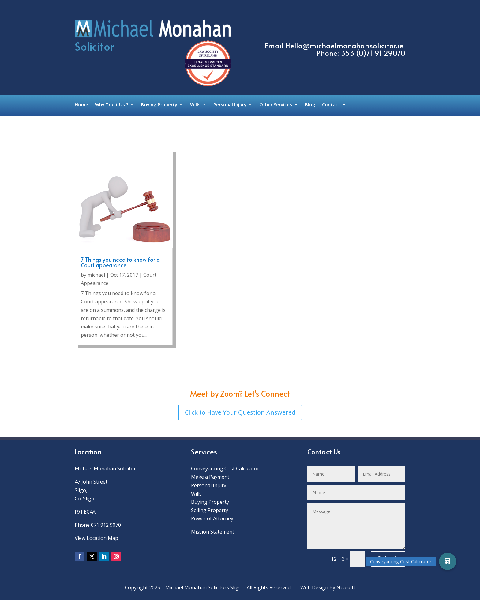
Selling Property (209, 510)
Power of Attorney (212, 518)
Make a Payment (210, 476)
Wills (195, 105)
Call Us (367, 29)
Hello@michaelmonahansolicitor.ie (344, 45)
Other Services (275, 105)
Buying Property (159, 105)
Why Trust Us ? (111, 105)
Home (81, 105)
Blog (310, 105)
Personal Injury (229, 105)
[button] (447, 561)
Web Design (314, 587)
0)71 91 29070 (382, 53)
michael (96, 275)
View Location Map (96, 538)
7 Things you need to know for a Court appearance (120, 262)
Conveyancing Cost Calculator (225, 468)
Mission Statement (213, 531)
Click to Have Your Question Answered (240, 412)
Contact (331, 105)
